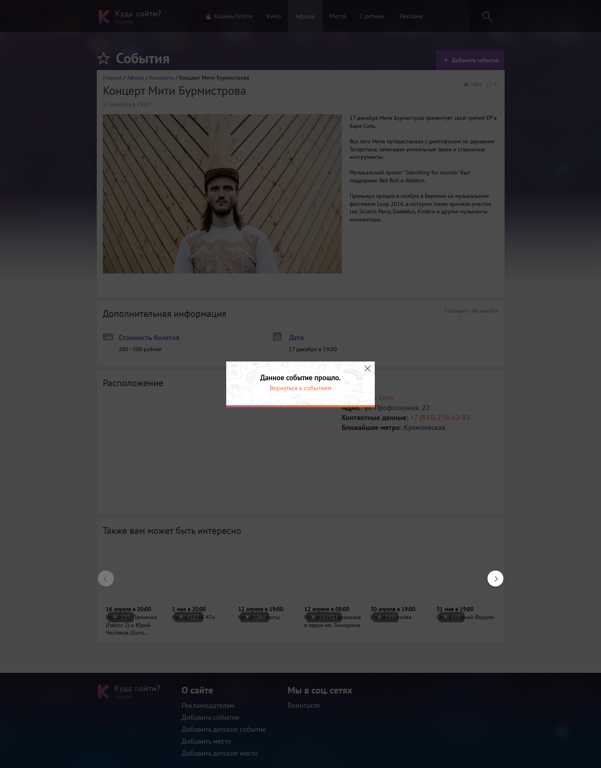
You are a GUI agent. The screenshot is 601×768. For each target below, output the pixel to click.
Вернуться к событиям (300, 388)
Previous (102, 574)
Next (491, 574)
